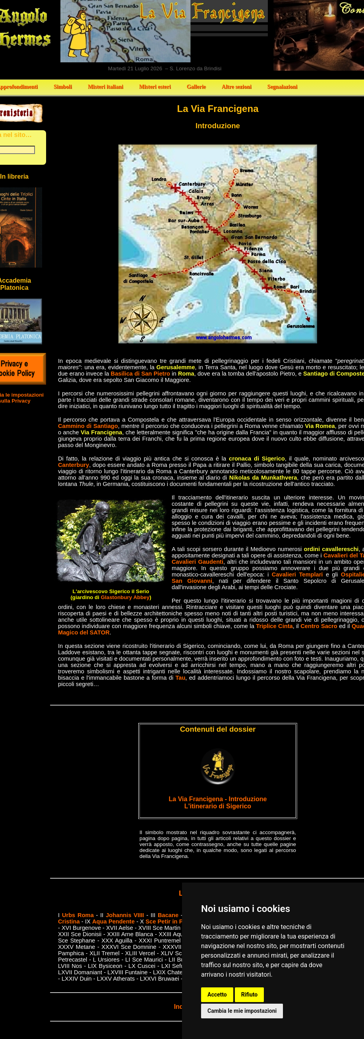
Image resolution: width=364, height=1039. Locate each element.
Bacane (168, 915)
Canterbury (73, 465)
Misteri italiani (105, 87)
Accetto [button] (217, 994)
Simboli (63, 87)
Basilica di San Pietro (140, 373)
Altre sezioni (237, 87)
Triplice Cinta (274, 626)
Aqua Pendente (113, 921)
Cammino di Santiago (88, 426)
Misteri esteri (155, 87)
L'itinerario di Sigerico (217, 806)
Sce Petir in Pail (167, 921)
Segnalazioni (282, 87)
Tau (180, 678)
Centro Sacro (318, 626)
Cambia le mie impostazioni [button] (242, 1011)
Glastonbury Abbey (125, 597)
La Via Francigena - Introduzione (218, 799)
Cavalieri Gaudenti (197, 562)
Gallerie (196, 87)
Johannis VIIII (125, 915)
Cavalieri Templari (297, 574)
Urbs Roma (78, 915)
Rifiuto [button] (249, 994)
